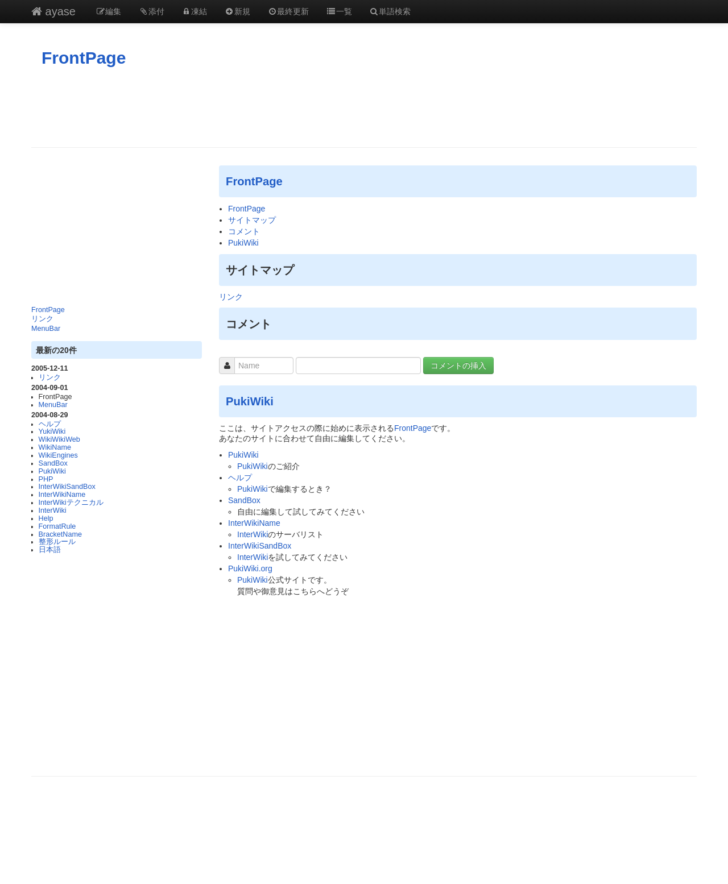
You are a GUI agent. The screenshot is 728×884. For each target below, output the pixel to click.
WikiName (55, 447)
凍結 (194, 11)
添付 (151, 11)
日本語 (50, 550)
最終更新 (288, 11)
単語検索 (390, 11)
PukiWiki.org (250, 568)
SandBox (53, 463)
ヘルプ (50, 424)
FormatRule (57, 526)
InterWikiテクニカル (71, 503)
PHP (46, 479)
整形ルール (57, 542)
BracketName (60, 534)
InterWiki (53, 510)
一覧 (339, 11)
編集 (109, 11)
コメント (244, 231)
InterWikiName (62, 495)
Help (46, 518)
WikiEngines (58, 455)
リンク (42, 319)
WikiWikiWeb (59, 439)
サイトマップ (252, 220)
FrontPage (84, 57)
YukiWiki (52, 431)
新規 (237, 11)
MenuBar (45, 329)
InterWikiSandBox (67, 487)
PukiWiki (52, 471)
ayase (53, 11)
